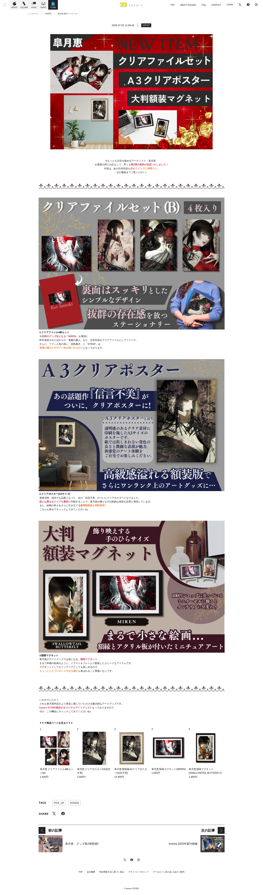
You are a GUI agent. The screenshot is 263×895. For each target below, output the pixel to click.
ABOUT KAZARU (188, 5)
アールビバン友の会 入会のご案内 (168, 872)
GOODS (74, 802)
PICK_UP (59, 802)
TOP (172, 5)
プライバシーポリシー (138, 872)
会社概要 (91, 872)
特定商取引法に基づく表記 (111, 872)
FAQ (204, 5)
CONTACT (216, 5)
